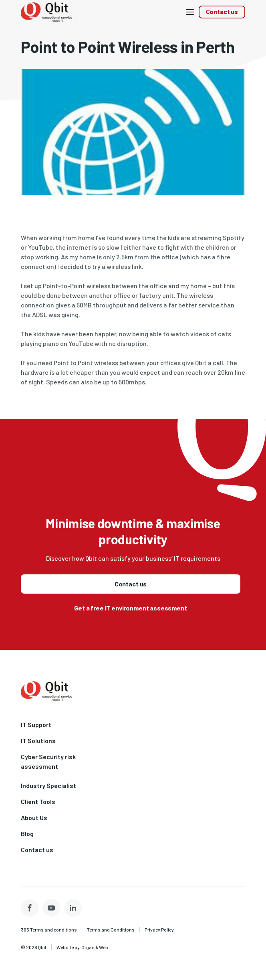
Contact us (222, 11)
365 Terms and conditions (49, 929)
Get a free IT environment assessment (130, 608)
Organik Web (94, 947)
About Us (34, 817)
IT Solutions (38, 740)
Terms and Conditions (111, 929)
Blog (27, 833)
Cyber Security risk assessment (48, 761)
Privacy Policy (159, 929)
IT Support (36, 724)
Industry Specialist (48, 785)
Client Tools (38, 801)
